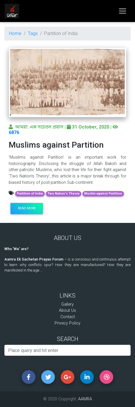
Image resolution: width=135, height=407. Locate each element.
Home (15, 33)
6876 (14, 132)
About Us (67, 310)
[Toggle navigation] (122, 11)
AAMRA (85, 399)
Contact (67, 316)
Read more (27, 208)
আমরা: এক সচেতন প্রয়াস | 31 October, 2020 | (63, 127)
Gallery (67, 304)
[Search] (67, 350)
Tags (33, 33)
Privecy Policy (67, 323)
